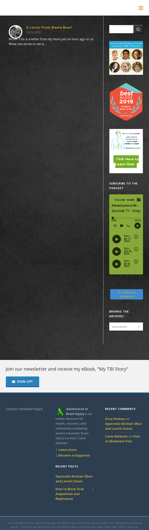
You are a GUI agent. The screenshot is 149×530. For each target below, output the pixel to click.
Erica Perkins (115, 419)
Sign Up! (22, 381)
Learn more (68, 450)
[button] (138, 29)
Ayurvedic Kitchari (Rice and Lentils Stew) (73, 478)
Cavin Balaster (116, 436)
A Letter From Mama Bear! (49, 27)
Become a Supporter (74, 455)
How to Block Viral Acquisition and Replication (69, 494)
